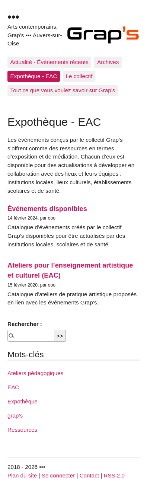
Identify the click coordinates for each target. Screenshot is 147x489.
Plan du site (22, 475)
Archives (108, 62)
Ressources (22, 429)
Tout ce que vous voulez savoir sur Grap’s (62, 90)
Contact (89, 475)
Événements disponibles (47, 208)
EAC (13, 387)
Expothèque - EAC (33, 76)
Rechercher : (24, 324)
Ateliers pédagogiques (35, 373)
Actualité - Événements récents (49, 62)
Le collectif (79, 76)
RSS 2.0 (114, 475)
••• (13, 16)
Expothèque (22, 401)
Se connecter (58, 475)
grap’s (15, 415)
